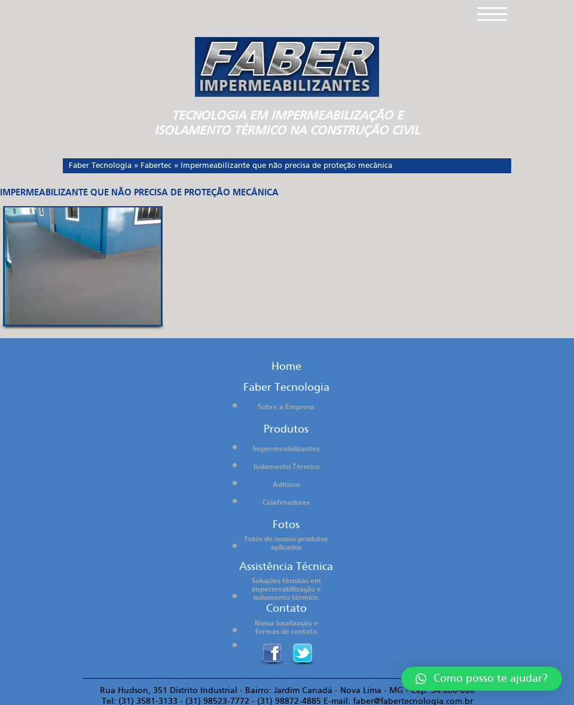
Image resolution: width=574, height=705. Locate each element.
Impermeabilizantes (286, 449)
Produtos (286, 429)
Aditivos (286, 485)
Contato (286, 608)
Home (286, 366)
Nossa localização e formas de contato (286, 628)
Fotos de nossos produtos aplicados (286, 543)
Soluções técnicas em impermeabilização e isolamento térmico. (286, 589)
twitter (301, 654)
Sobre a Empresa (286, 407)
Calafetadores (286, 503)
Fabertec (156, 166)
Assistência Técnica (286, 566)
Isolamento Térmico (286, 467)
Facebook (270, 654)
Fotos (286, 525)
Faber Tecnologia (100, 166)
